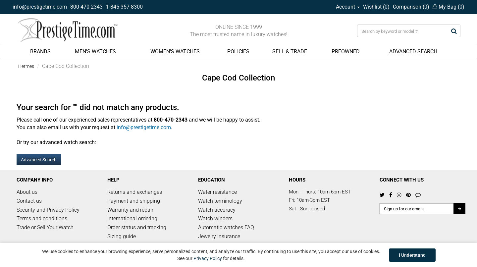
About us (27, 192)
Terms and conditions (42, 218)
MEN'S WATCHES (95, 51)
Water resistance (217, 192)
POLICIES (238, 51)
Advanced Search (39, 159)
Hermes (26, 66)
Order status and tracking (136, 227)
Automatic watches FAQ (226, 227)
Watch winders (215, 218)
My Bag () (448, 7)
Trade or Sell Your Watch (45, 227)
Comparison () (411, 7)
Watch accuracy (217, 210)
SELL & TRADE (289, 51)
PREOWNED (346, 51)
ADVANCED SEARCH (413, 51)
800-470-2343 (86, 7)
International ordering (132, 218)
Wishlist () (376, 7)
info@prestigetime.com (40, 7)
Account (348, 7)
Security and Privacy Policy (48, 210)
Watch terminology (220, 201)
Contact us (29, 201)
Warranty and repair (130, 210)
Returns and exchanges (134, 192)
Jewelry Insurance (219, 236)
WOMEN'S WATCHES (175, 51)
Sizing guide (121, 236)
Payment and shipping (133, 201)
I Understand (412, 255)
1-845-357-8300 (124, 7)
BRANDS (40, 51)
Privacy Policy (207, 258)
